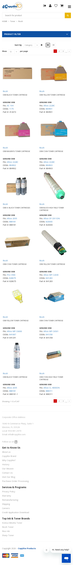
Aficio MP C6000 (14, 331)
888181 (12, 221)
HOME (4, 21)
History (5, 464)
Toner (12, 21)
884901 (49, 108)
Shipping (6, 504)
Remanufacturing (10, 499)
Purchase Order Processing (15, 481)
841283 (49, 278)
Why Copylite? (9, 460)
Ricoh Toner (8, 527)
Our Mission (8, 468)
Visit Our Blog (8, 476)
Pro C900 (11, 275)
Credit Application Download (15, 512)
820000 (49, 221)
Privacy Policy (8, 491)
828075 (12, 278)
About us (6, 451)
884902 (12, 165)
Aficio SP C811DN (52, 218)
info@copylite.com (17, 434)
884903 (49, 165)
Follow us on (9, 441)
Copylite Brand (9, 456)
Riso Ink (6, 531)
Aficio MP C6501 (51, 331)
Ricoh (20, 21)
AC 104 (10, 105)
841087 (12, 334)
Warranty (6, 495)
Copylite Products (27, 548)
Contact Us (7, 472)
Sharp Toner (8, 535)
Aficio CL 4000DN (52, 387)
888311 (49, 391)
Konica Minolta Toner (12, 522)
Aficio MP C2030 (51, 275)
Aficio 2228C (49, 105)
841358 (49, 334)
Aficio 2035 (12, 218)
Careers (6, 508)
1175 (11, 108)
